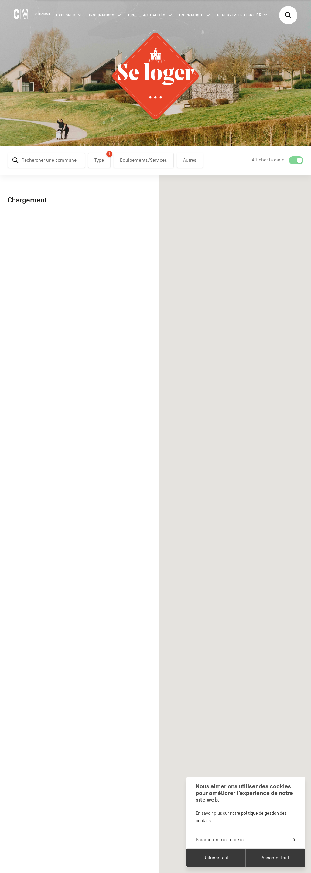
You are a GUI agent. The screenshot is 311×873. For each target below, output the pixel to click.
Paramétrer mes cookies (245, 839)
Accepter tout (275, 858)
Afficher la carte (268, 160)
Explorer (68, 15)
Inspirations (105, 15)
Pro (131, 15)
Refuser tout (216, 858)
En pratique (194, 15)
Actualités (157, 15)
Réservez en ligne (236, 15)
